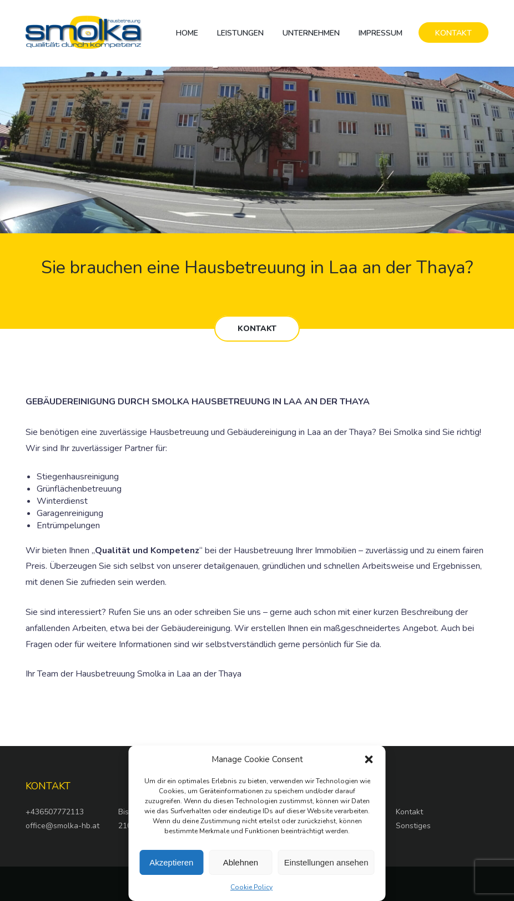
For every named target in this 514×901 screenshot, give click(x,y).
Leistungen (240, 33)
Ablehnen (240, 862)
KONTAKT (453, 33)
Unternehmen (311, 33)
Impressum (380, 33)
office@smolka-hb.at (62, 825)
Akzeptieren (171, 862)
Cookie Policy (251, 887)
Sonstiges (413, 825)
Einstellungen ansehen (326, 862)
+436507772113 (55, 812)
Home (187, 33)
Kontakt (409, 812)
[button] (369, 759)
